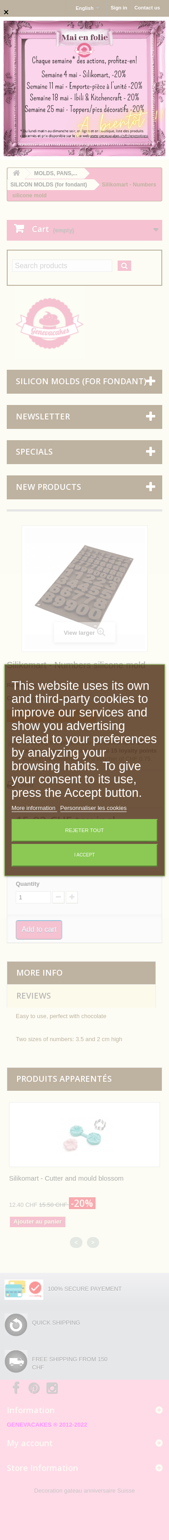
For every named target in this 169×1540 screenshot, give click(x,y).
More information (34, 808)
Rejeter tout (84, 830)
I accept (84, 854)
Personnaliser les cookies (93, 808)
